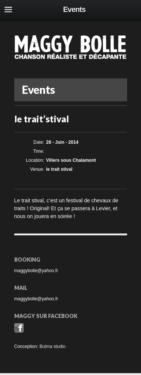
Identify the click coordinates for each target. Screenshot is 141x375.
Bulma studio (52, 346)
